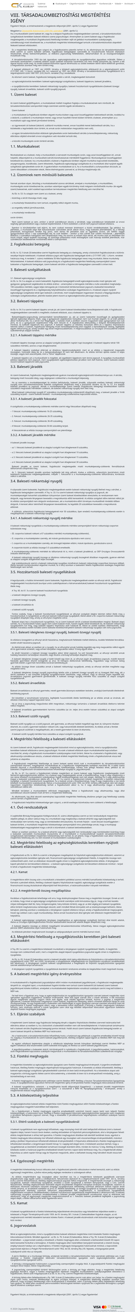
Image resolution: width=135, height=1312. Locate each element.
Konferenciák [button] (105, 3)
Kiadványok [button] (61, 3)
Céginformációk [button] (77, 3)
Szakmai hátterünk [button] (42, 5)
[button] (54, 5)
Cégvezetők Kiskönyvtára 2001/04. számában (42, 30)
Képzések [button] (91, 3)
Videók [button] (118, 3)
